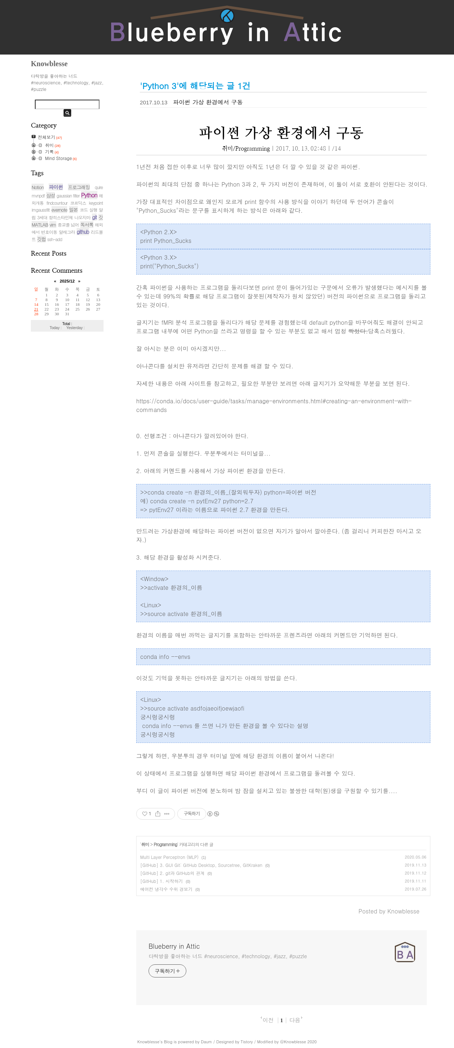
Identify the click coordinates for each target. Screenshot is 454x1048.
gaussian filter (68, 195)
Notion (38, 187)
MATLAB (40, 224)
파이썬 (56, 187)
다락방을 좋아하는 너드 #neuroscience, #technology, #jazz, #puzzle (228, 956)
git (94, 217)
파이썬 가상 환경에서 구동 (208, 102)
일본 (73, 209)
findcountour (57, 203)
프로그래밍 (79, 187)
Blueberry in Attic (174, 946)
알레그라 (67, 232)
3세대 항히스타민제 (55, 217)
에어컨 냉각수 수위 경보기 (166, 889)
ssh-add (54, 239)
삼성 (50, 195)
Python (89, 195)
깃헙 (41, 239)
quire (99, 187)
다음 (294, 1020)
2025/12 (67, 281)
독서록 (86, 224)
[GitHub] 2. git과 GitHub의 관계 (172, 873)
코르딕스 (78, 203)
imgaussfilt (40, 210)
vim (52, 224)
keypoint (96, 203)
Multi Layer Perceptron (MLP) (169, 857)
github (83, 231)
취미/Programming (246, 149)
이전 (268, 1020)
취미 (145, 844)
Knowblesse (148, 1041)
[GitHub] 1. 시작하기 (161, 881)
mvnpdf (38, 195)
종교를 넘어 (68, 224)
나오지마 (82, 217)
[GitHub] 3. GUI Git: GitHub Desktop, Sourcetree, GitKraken (201, 865)
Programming (165, 844)
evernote (59, 209)
